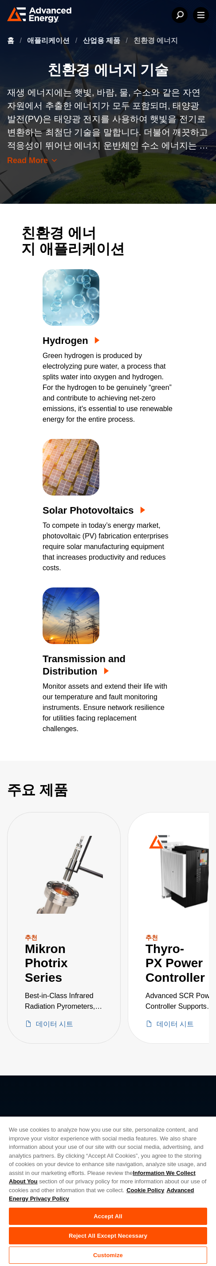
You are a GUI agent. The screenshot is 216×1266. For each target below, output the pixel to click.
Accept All (108, 1216)
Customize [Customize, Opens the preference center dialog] (108, 1255)
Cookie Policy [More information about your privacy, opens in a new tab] (145, 1190)
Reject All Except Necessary (108, 1235)
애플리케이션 (49, 40)
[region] (108, 1191)
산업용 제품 (102, 40)
